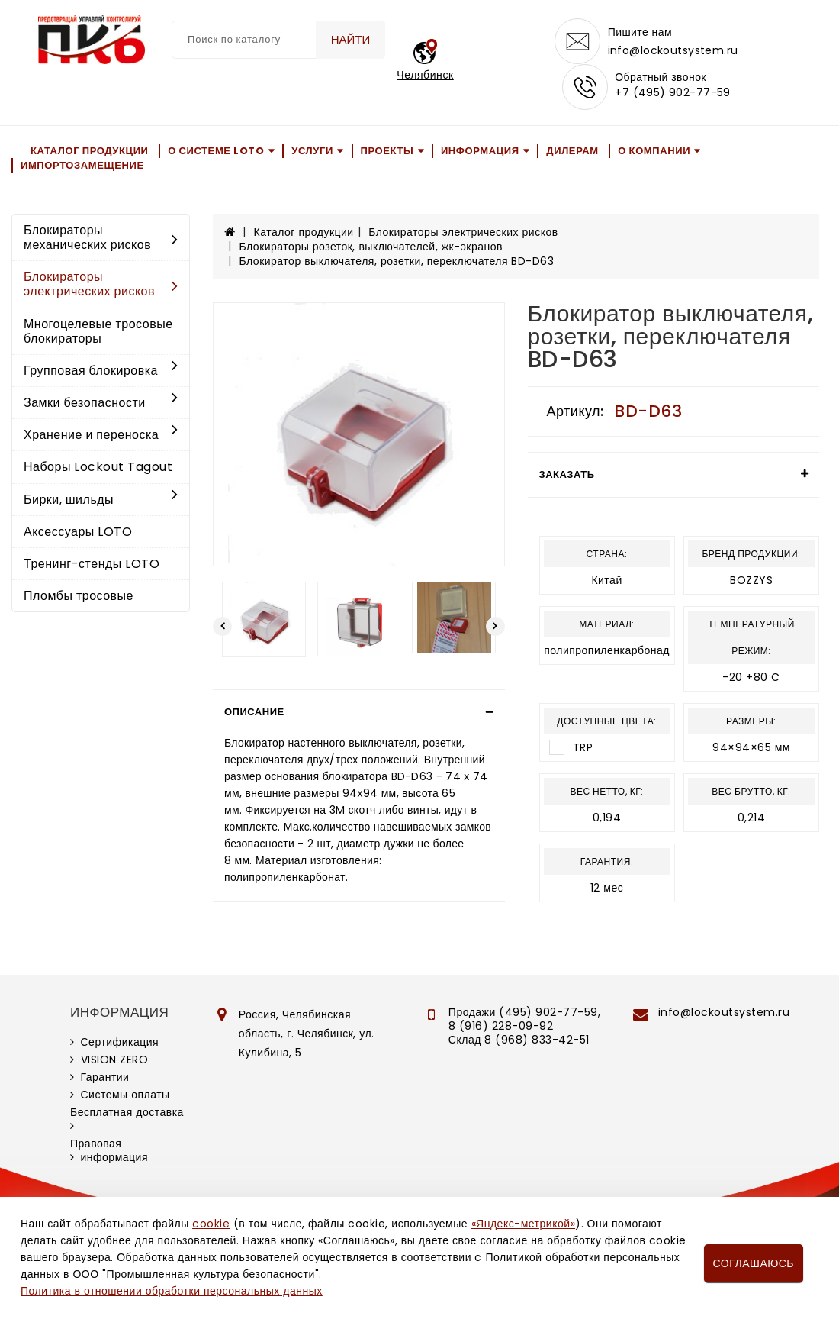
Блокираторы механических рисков (101, 237)
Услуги (312, 151)
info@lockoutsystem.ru (673, 50)
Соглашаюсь (753, 1263)
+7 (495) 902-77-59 (673, 93)
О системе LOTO (216, 151)
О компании (654, 151)
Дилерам (572, 151)
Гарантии (105, 1077)
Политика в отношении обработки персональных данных (172, 1290)
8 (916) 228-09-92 (501, 1026)
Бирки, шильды (101, 499)
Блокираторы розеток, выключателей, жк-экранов (371, 246)
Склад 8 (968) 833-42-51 (519, 1040)
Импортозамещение (82, 165)
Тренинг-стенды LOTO (91, 564)
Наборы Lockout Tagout (98, 467)
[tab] (359, 712)
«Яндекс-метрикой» (523, 1223)
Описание (254, 712)
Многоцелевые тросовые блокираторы (98, 331)
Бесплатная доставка (127, 1112)
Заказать (567, 474)
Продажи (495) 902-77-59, (524, 1012)
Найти (351, 39)
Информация (480, 151)
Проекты (387, 151)
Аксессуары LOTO (78, 531)
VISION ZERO (115, 1059)
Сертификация (120, 1042)
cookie (211, 1223)
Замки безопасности (101, 402)
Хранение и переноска (101, 435)
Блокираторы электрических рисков (101, 284)
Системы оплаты (125, 1095)
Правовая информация (109, 1150)
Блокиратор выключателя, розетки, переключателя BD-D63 (397, 261)
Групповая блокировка (101, 370)
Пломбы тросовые (78, 596)
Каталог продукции (90, 151)
